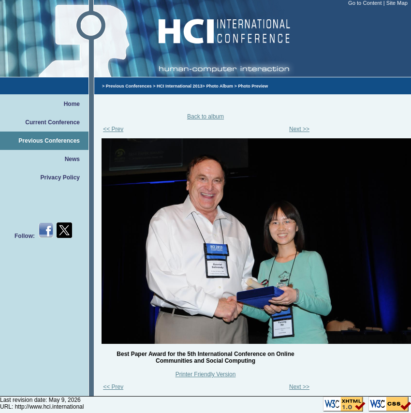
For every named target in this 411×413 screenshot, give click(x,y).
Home (72, 104)
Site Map (397, 3)
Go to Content (365, 3)
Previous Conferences (49, 140)
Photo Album (219, 86)
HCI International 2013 (180, 86)
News (72, 159)
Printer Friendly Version (206, 374)
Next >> (299, 129)
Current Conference (52, 122)
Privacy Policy (60, 177)
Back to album (205, 116)
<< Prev (113, 129)
